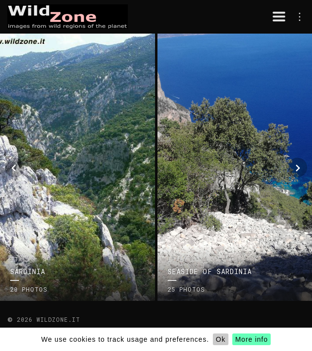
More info (251, 339)
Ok (220, 339)
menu (297, 16)
